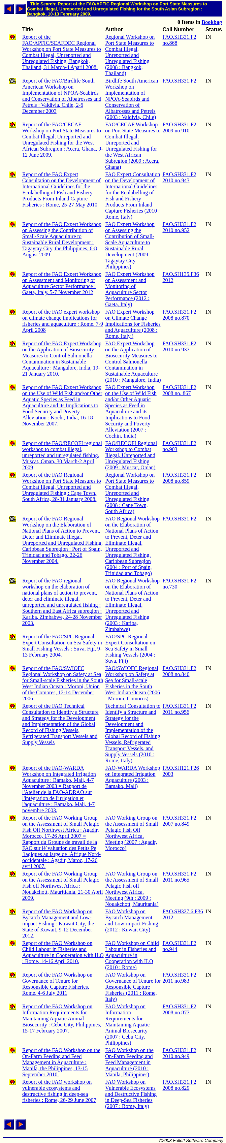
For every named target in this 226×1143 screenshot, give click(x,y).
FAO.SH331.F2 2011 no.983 (179, 978)
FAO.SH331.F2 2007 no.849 (179, 821)
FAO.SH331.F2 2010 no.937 (179, 346)
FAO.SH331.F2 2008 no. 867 (179, 390)
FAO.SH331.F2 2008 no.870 (179, 315)
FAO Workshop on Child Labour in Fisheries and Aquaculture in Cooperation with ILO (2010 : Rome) (132, 955)
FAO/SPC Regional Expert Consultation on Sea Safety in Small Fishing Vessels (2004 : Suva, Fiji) (130, 649)
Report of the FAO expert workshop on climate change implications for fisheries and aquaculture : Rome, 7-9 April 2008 (62, 321)
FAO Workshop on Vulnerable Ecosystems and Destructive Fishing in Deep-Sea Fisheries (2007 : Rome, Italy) (131, 1094)
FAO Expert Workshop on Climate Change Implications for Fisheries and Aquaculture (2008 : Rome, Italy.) (132, 324)
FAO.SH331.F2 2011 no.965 (179, 877)
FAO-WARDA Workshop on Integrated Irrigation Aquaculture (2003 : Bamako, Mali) (132, 777)
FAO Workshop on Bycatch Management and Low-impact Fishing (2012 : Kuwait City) (131, 920)
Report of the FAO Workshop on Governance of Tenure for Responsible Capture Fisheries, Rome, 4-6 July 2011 (57, 984)
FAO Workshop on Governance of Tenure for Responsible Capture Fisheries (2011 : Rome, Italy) (133, 987)
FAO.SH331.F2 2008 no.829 (179, 1085)
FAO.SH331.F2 (179, 81)
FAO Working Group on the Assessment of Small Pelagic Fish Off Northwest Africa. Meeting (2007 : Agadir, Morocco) (131, 833)
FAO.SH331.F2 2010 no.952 (179, 227)
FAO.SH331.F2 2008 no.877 (179, 1009)
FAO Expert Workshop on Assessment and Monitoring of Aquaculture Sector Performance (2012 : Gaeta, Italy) (130, 289)
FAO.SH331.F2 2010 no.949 (179, 1053)
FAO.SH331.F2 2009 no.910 (179, 127)
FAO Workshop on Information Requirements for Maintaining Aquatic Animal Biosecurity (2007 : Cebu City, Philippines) (127, 1025)
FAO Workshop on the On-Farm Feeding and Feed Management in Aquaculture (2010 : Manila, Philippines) (129, 1062)
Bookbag (212, 22)
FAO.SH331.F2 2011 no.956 (179, 709)
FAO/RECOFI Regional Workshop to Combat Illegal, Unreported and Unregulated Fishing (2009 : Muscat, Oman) (131, 455)
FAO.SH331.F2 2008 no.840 (179, 671)
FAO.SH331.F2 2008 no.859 (179, 478)
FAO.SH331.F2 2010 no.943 (179, 177)
